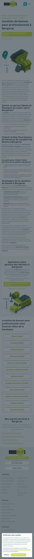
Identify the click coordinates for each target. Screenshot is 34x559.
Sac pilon (4, 493)
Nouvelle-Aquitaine (7, 18)
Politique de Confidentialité (21, 550)
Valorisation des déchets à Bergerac (13, 437)
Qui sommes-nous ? (8, 530)
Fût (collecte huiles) (8, 481)
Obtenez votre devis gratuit (17, 288)
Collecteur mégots (7, 478)
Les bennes (20, 481)
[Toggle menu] (29, 4)
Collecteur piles (22, 478)
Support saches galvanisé (22, 494)
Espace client (17, 468)
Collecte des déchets (8, 504)
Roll (18, 490)
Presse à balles (6, 487)
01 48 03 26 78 (17, 463)
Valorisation (5, 507)
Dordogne (15, 18)
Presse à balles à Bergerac (10, 440)
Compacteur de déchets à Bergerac (13, 443)
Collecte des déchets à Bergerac (12, 433)
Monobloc (20, 484)
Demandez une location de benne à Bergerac (14, 34)
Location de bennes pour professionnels (17, 15)
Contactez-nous (7, 39)
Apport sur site (6, 518)
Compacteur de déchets (9, 516)
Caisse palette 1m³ (22, 487)
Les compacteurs (7, 484)
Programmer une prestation (17, 458)
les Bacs (4, 490)
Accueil (3, 15)
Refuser (6, 555)
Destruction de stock (8, 521)
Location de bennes (8, 510)
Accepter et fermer (18, 555)
